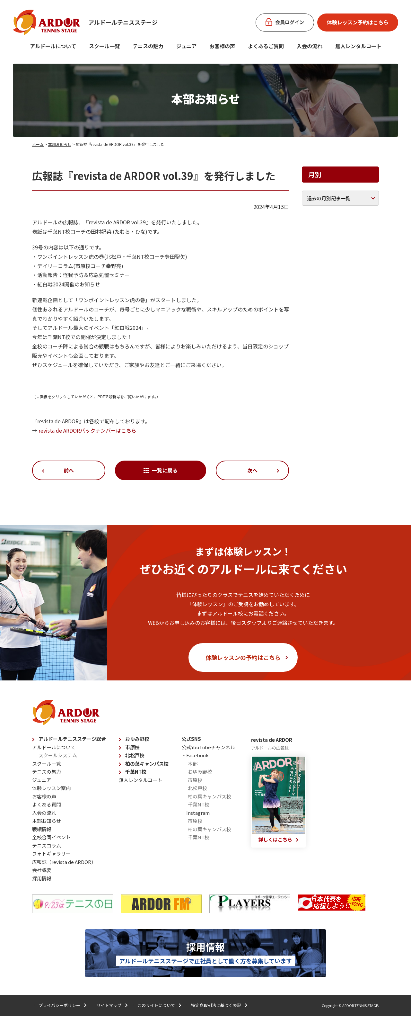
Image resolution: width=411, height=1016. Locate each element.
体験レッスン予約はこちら (358, 22)
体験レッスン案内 (51, 788)
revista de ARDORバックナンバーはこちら (87, 430)
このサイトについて (156, 1005)
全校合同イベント (51, 837)
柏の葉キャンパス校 (147, 763)
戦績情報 (41, 829)
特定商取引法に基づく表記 (216, 1005)
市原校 (132, 747)
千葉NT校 (135, 771)
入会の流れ (309, 46)
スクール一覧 (104, 46)
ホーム (38, 144)
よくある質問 (46, 804)
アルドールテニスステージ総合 (72, 738)
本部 (192, 763)
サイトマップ (108, 1005)
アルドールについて (53, 46)
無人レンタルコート (140, 780)
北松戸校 (134, 755)
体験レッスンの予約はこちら (243, 657)
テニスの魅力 (148, 46)
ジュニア (186, 46)
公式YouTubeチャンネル (208, 747)
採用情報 (41, 878)
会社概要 (41, 870)
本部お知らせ (59, 144)
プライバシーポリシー (59, 1005)
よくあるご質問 (266, 46)
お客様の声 (222, 46)
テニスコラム (46, 845)
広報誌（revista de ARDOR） (64, 862)
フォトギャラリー (51, 853)
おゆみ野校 (137, 738)
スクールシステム (58, 755)
